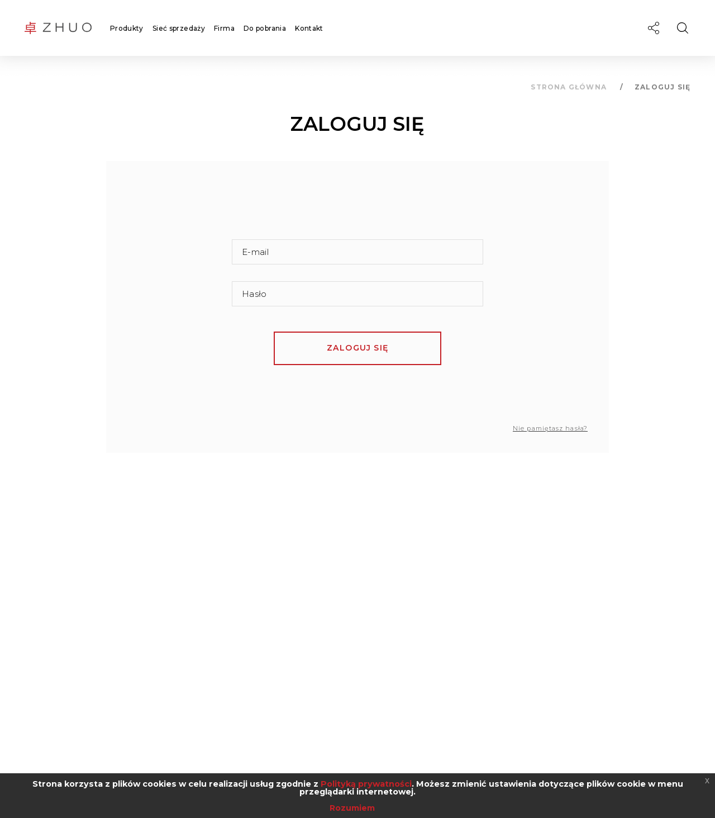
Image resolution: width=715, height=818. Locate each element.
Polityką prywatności (366, 784)
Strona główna (569, 87)
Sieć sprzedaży (178, 28)
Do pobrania (265, 28)
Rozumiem (352, 808)
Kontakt (309, 28)
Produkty (127, 28)
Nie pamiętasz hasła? (550, 428)
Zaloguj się (357, 348)
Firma (224, 28)
